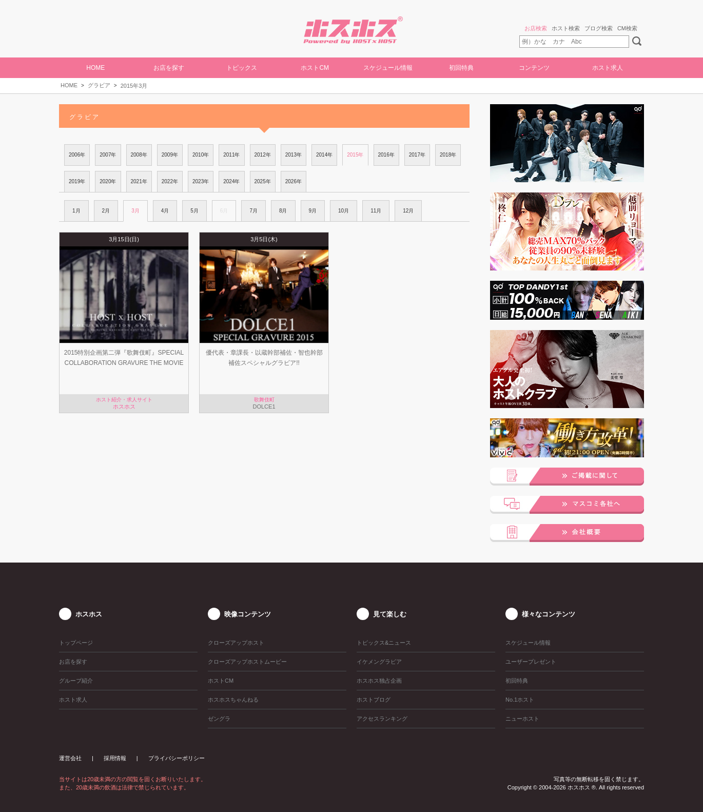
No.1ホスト (519, 700)
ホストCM (315, 67)
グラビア (99, 85)
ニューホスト (522, 719)
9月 (313, 211)
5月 (194, 211)
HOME (95, 67)
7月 (253, 211)
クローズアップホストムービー (247, 662)
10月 (343, 211)
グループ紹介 (76, 681)
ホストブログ (373, 700)
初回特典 (461, 67)
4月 (165, 211)
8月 (283, 211)
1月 (76, 211)
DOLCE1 (263, 406)
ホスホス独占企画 (379, 681)
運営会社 (70, 758)
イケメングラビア (379, 662)
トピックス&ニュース (384, 643)
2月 (106, 211)
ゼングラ (219, 719)
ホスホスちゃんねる (233, 700)
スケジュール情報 (388, 67)
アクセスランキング (382, 719)
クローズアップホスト (236, 643)
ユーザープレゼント (530, 662)
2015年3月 (134, 86)
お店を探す (168, 67)
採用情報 (115, 758)
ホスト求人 (607, 67)
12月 (408, 211)
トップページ (76, 643)
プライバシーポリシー (176, 758)
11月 (375, 211)
